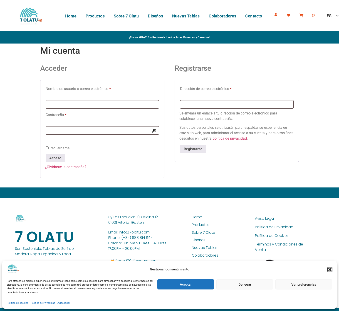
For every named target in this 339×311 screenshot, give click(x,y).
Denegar (244, 284)
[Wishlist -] (289, 14)
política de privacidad (230, 138)
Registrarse (193, 149)
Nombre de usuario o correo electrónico (87, 88)
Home (71, 16)
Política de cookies (17, 302)
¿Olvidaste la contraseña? (65, 167)
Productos (95, 16)
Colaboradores (222, 16)
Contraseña (65, 114)
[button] (330, 269)
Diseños (155, 16)
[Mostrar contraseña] (153, 130)
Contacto (253, 16)
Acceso (55, 158)
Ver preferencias (303, 284)
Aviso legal (63, 302)
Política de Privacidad (43, 302)
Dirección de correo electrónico (214, 88)
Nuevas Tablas (186, 16)
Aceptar (186, 284)
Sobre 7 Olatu (126, 16)
